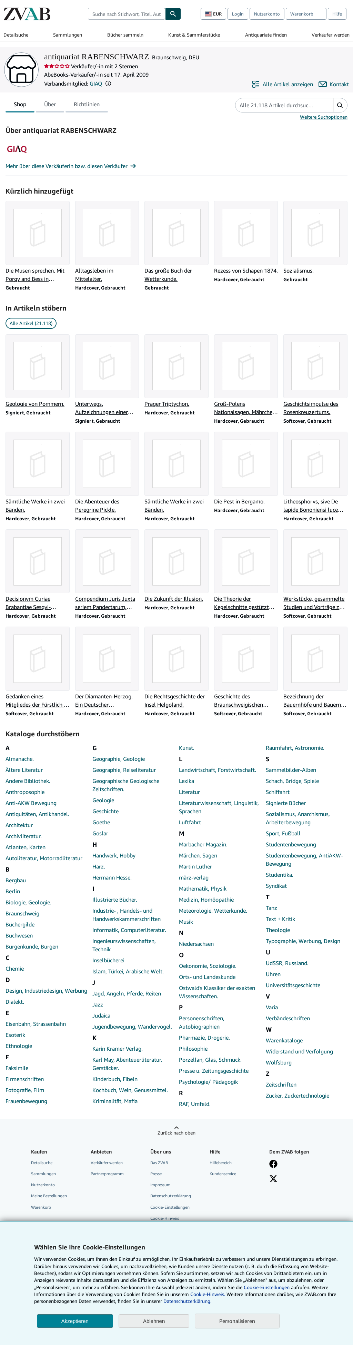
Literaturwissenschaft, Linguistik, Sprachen (219, 807)
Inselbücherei (108, 960)
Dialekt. (15, 1001)
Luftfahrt (190, 822)
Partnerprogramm (107, 1173)
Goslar (100, 833)
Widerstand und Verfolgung (299, 1051)
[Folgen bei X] (273, 1179)
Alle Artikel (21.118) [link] (31, 323)
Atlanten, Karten (26, 847)
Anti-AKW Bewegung (31, 802)
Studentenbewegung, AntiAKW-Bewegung (304, 859)
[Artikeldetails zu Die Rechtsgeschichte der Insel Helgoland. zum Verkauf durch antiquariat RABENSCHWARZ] (176, 668)
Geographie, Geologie (118, 758)
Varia (272, 1007)
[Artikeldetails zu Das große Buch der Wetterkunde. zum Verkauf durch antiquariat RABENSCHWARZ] (176, 242)
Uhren (273, 974)
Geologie (103, 800)
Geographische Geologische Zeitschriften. (125, 785)
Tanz (271, 907)
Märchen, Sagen (198, 855)
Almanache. (20, 758)
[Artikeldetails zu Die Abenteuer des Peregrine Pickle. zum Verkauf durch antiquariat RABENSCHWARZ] (107, 473)
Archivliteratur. (24, 836)
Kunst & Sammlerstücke (194, 35)
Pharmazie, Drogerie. (204, 1037)
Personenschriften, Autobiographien (201, 1022)
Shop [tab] (20, 105)
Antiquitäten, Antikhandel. (37, 814)
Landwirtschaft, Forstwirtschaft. (217, 769)
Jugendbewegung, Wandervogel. (132, 1026)
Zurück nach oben (176, 1133)
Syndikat (276, 885)
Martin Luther (195, 866)
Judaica (101, 1015)
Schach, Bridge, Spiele (292, 780)
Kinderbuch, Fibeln (115, 1079)
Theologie (278, 929)
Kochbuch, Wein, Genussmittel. (130, 1090)
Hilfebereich (221, 1162)
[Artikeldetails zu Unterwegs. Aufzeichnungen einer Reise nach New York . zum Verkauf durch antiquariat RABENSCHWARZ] (107, 375)
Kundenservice (223, 1173)
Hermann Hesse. (112, 877)
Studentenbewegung (291, 844)
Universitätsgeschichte (293, 985)
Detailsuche (15, 35)
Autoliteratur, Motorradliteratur (44, 858)
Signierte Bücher (286, 802)
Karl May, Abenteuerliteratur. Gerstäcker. (127, 1063)
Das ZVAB (159, 1162)
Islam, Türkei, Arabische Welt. (128, 971)
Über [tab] (50, 105)
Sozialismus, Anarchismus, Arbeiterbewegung (298, 818)
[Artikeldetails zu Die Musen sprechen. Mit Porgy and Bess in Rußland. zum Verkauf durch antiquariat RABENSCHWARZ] (38, 242)
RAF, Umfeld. (195, 1103)
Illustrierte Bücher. (114, 899)
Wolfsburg (279, 1062)
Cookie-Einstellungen (267, 1287)
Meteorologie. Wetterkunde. (213, 910)
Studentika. (279, 874)
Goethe (101, 822)
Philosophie (193, 1048)
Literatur (189, 791)
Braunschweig (22, 913)
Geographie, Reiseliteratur (124, 769)
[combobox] (126, 14)
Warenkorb (41, 1207)
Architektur (19, 825)
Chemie (15, 968)
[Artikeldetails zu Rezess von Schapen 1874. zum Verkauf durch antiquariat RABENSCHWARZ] (246, 238)
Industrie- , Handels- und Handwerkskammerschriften (126, 914)
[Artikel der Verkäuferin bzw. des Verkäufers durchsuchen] (277, 105)
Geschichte (105, 811)
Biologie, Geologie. (28, 902)
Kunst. (186, 747)
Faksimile (17, 1067)
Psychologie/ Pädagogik (208, 1081)
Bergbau (16, 880)
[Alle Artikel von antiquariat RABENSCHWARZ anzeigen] (282, 84)
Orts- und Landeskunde (207, 976)
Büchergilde (20, 924)
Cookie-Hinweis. (207, 1294)
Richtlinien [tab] (86, 105)
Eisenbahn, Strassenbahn (36, 1023)
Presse (156, 1173)
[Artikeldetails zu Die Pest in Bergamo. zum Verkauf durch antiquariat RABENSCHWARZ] (246, 468)
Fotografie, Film (25, 1090)
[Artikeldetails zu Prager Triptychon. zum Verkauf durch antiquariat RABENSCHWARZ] (176, 371)
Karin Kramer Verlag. (117, 1048)
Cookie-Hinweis (164, 1218)
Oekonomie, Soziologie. (207, 965)
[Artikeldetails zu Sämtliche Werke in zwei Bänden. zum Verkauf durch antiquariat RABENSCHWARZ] (38, 473)
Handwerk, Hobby (113, 855)
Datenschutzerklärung (170, 1195)
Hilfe (337, 14)
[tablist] (57, 105)
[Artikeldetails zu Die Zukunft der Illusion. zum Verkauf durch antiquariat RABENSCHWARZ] (176, 566)
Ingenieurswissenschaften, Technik (124, 945)
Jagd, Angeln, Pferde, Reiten (126, 993)
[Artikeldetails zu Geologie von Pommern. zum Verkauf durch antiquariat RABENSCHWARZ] (38, 371)
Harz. (98, 866)
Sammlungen (67, 35)
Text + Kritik (280, 918)
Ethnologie (19, 1045)
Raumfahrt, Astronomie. (295, 747)
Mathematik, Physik (202, 888)
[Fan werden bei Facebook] (273, 1164)
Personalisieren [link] (237, 1321)
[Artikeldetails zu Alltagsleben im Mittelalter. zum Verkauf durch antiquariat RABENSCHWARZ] (107, 242)
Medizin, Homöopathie (206, 899)
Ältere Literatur (24, 769)
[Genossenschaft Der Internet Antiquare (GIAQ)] (17, 157)
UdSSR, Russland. (287, 963)
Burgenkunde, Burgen (32, 946)
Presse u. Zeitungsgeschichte (214, 1070)
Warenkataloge (284, 1040)
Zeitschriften (281, 1084)
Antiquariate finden (266, 35)
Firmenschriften (25, 1079)
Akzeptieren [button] (75, 1321)
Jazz (97, 1004)
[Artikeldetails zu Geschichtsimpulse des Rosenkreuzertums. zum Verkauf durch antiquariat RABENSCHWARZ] (315, 375)
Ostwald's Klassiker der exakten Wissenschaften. (217, 992)
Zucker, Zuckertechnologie (297, 1095)
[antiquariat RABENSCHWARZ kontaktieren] (334, 84)
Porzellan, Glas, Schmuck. (210, 1059)
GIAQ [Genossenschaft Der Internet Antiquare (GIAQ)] (96, 83)
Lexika (186, 780)
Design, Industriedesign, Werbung (46, 990)
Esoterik (15, 1034)
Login (238, 14)
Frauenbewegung (26, 1101)
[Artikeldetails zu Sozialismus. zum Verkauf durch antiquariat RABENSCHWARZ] (315, 238)
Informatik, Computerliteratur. (129, 929)
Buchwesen (19, 935)
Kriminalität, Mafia (115, 1101)
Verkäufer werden (331, 35)
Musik (186, 921)
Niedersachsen (196, 943)
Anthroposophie (25, 791)
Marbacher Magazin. (203, 844)
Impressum (160, 1184)
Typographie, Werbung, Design (303, 940)
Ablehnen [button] (154, 1321)
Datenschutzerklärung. (187, 1301)
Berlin (13, 891)
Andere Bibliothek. (28, 780)
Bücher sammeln (125, 35)
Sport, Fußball (283, 833)
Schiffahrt (278, 791)
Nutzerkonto (267, 14)
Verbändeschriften (288, 1018)
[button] (108, 83)
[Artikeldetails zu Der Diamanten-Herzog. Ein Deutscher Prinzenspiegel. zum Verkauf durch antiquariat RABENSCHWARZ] (107, 668)
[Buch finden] (173, 14)
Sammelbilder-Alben (291, 769)
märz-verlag (194, 877)
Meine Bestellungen (49, 1195)
